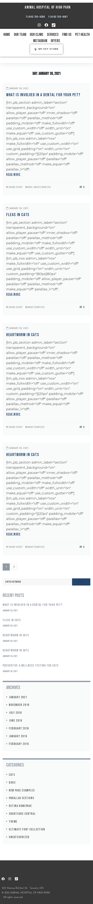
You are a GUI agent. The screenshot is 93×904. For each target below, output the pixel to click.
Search (81, 582)
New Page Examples (22, 790)
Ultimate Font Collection (27, 829)
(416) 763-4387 (59, 17)
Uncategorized (42, 187)
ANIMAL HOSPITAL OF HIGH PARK (48, 7)
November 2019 (19, 705)
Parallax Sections (21, 798)
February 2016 (19, 728)
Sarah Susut (16, 187)
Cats (12, 775)
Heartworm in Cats (22, 334)
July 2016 (15, 713)
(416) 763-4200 (36, 17)
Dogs (30, 187)
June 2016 (15, 720)
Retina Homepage (20, 806)
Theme (13, 821)
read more (13, 174)
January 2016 (18, 736)
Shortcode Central (22, 814)
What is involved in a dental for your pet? (43, 94)
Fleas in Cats (17, 214)
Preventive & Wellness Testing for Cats (31, 665)
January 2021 (18, 697)
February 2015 (19, 744)
